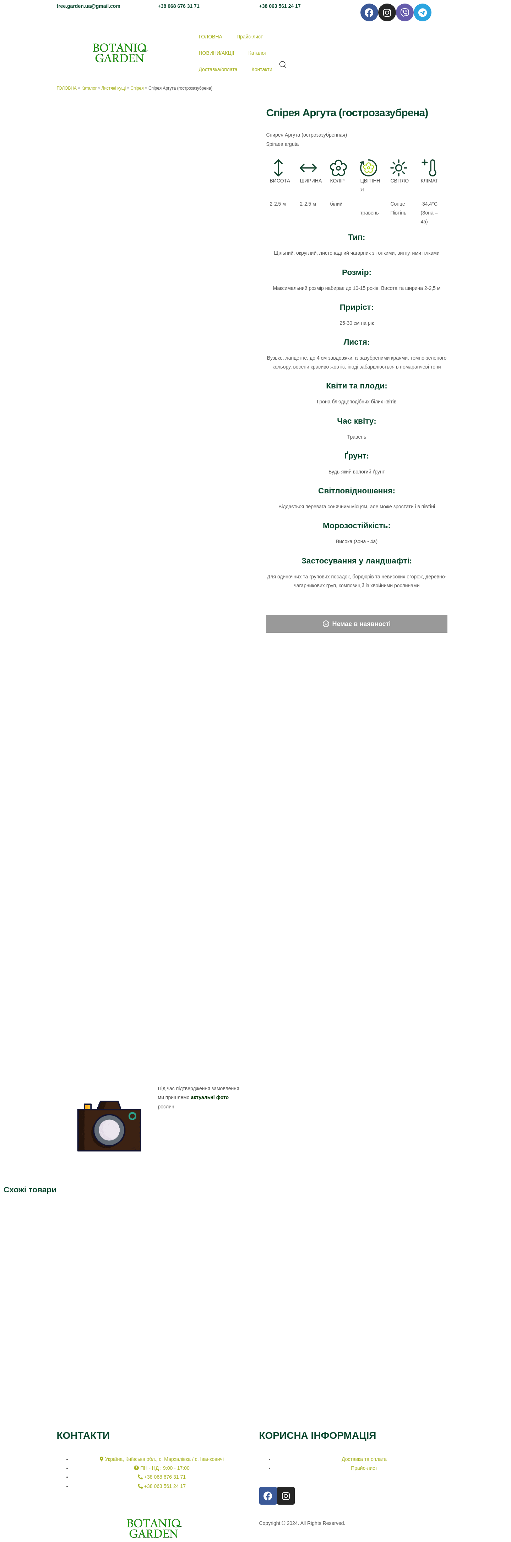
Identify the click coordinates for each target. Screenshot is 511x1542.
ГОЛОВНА (210, 36)
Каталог (258, 53)
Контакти (262, 69)
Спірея (136, 88)
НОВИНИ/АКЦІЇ (216, 53)
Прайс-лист (250, 36)
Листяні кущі (114, 88)
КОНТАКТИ (83, 1435)
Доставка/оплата (218, 69)
